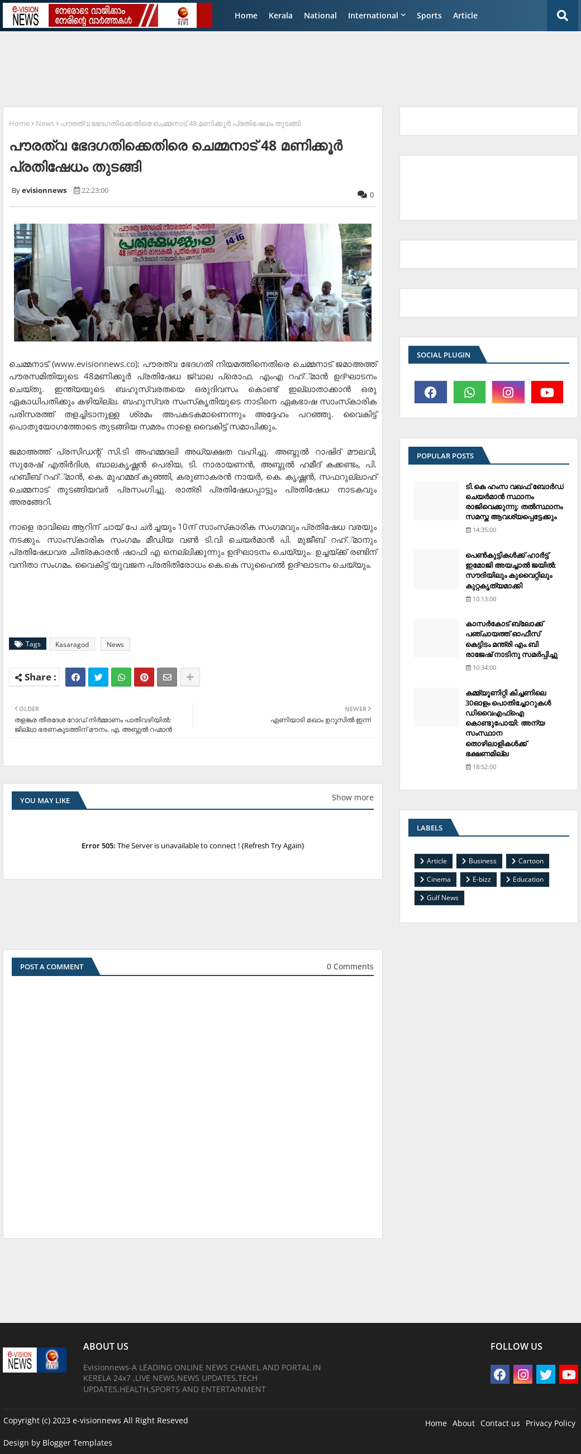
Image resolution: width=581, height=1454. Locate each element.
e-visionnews (97, 1420)
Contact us (500, 1423)
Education (528, 879)
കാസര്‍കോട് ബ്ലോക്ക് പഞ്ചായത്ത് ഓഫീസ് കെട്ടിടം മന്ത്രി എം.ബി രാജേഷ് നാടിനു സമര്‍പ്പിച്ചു (511, 639)
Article (465, 15)
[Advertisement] (274, 65)
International (373, 15)
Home (246, 15)
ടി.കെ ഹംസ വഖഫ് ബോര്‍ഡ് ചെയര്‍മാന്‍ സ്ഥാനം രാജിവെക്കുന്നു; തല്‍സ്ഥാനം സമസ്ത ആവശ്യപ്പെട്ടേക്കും (514, 501)
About (464, 1423)
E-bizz (482, 879)
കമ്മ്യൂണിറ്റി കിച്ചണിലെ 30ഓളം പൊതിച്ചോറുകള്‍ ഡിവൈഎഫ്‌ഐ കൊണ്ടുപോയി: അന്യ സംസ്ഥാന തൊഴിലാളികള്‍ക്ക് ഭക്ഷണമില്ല (508, 723)
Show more (353, 797)
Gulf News (443, 897)
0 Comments (350, 966)
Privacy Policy (550, 1423)
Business (483, 861)
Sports (429, 15)
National (320, 15)
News (45, 123)
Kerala (281, 15)
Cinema (439, 879)
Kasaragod (72, 644)
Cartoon (531, 861)
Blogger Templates (77, 1442)
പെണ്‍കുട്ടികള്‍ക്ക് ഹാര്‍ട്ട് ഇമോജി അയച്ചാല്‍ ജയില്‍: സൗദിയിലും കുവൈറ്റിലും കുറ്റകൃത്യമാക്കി (510, 570)
